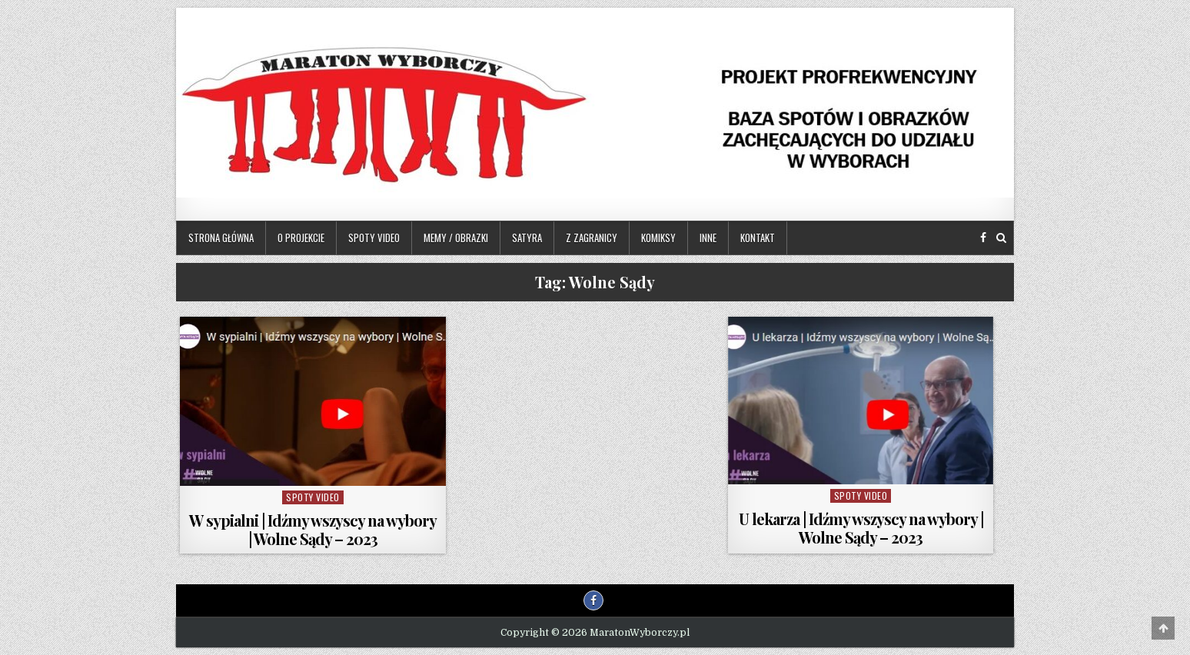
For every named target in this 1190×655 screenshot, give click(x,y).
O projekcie (301, 237)
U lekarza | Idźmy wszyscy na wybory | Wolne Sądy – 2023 (861, 527)
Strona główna (221, 237)
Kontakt (757, 237)
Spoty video (374, 237)
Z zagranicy (591, 237)
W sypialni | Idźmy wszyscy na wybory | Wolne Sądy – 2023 (313, 529)
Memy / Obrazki (456, 237)
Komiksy (658, 237)
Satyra (527, 237)
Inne (708, 237)
